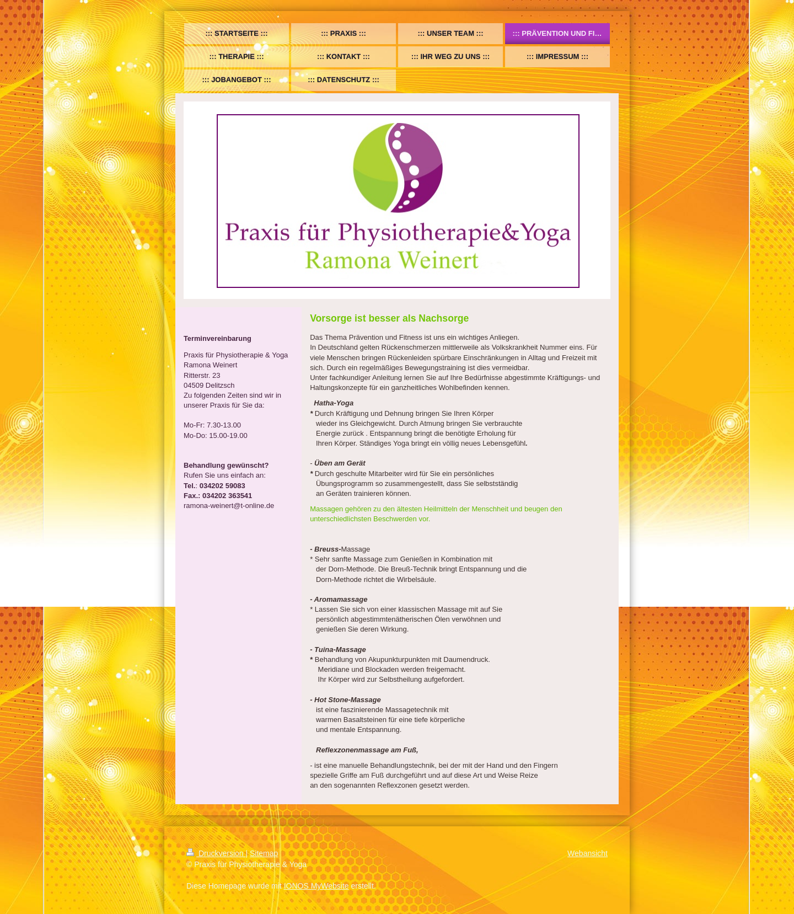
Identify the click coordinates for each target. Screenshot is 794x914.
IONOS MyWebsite (316, 885)
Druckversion (215, 853)
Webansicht (587, 853)
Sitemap (264, 853)
